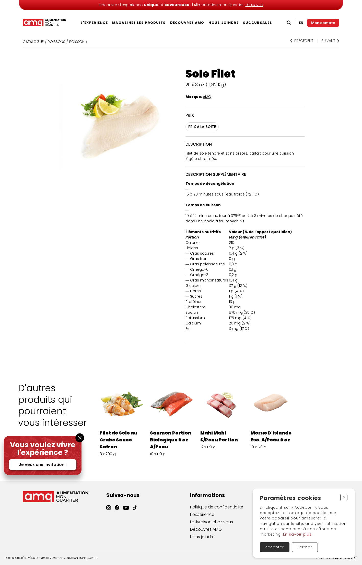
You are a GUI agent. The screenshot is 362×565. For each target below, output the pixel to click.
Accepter (274, 547)
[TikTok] (135, 513)
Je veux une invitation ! (43, 465)
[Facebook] (117, 510)
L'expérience (94, 22)
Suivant (330, 41)
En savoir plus (297, 534)
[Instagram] (108, 510)
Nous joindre (223, 22)
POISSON (77, 41)
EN (301, 22)
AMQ (207, 96)
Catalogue (33, 41)
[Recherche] (289, 22)
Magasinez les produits (139, 22)
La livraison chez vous (211, 526)
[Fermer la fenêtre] (79, 437)
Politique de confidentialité (216, 509)
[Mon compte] (323, 23)
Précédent (301, 41)
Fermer (305, 547)
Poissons (56, 41)
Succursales (257, 22)
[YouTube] (126, 512)
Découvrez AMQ (187, 22)
